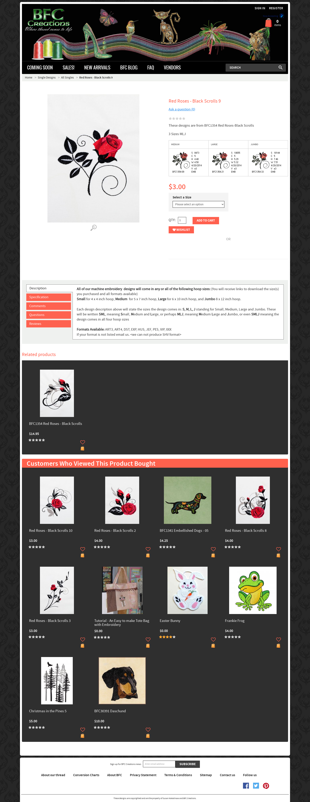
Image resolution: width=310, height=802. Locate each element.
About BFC (114, 775)
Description (37, 288)
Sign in (260, 8)
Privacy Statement (143, 775)
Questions (36, 315)
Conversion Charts (86, 775)
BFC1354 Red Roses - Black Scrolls (55, 424)
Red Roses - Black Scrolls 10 (50, 531)
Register (276, 8)
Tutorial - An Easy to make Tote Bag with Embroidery (121, 623)
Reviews (35, 324)
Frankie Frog (235, 621)
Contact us (227, 775)
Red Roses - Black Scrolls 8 (246, 531)
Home (28, 77)
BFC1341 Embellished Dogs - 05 (184, 531)
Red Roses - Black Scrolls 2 (115, 531)
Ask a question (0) (182, 109)
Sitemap (206, 775)
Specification (38, 297)
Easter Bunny (170, 621)
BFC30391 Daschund (110, 711)
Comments (37, 306)
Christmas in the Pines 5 (47, 711)
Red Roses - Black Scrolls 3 (50, 621)
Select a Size (182, 197)
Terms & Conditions (178, 775)
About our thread (53, 775)
